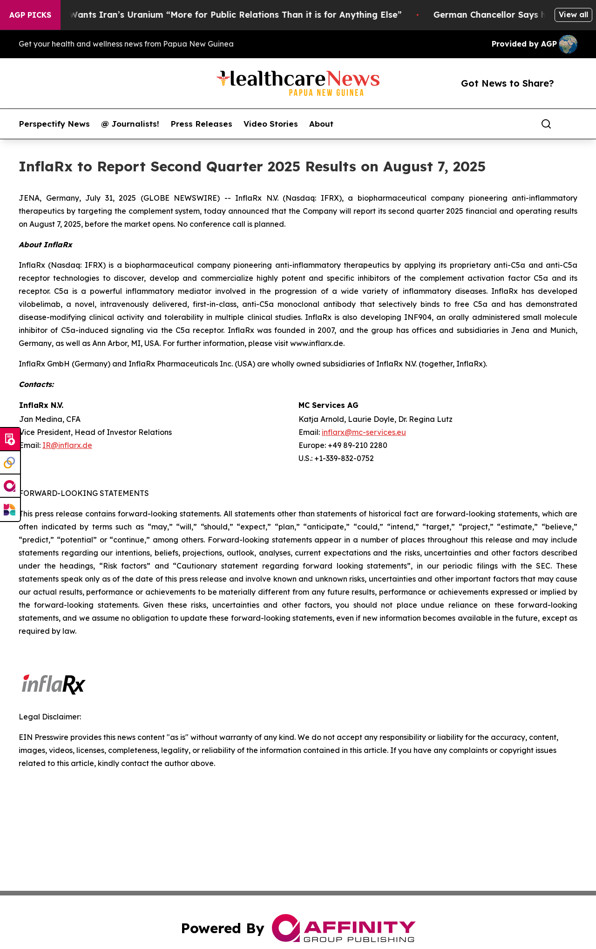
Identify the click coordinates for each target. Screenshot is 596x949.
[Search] (546, 124)
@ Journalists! (130, 124)
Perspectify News (54, 124)
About (321, 124)
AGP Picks (30, 15)
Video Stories (271, 124)
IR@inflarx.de (67, 445)
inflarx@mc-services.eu (364, 432)
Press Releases (201, 124)
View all (573, 14)
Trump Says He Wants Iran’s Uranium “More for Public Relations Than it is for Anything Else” (209, 14)
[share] (570, 123)
